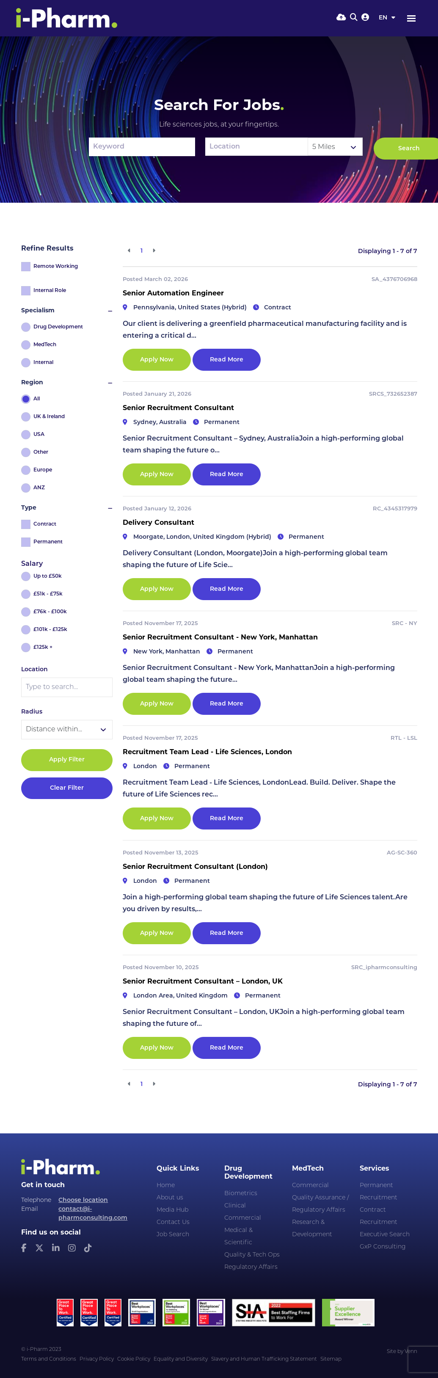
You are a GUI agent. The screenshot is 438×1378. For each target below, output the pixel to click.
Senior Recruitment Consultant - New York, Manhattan (220, 637)
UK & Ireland (49, 416)
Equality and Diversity (181, 1359)
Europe (42, 470)
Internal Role (49, 290)
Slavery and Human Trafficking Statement (264, 1359)
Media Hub (172, 1210)
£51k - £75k (48, 594)
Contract (44, 524)
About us (170, 1198)
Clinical (235, 1206)
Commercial (242, 1218)
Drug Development (58, 327)
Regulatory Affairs (251, 1267)
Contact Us (173, 1222)
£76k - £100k (50, 612)
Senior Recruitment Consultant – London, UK (203, 981)
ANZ (39, 488)
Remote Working (55, 266)
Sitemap (331, 1359)
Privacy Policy (97, 1359)
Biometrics (240, 1194)
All (36, 399)
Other (40, 452)
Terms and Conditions (48, 1359)
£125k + (42, 647)
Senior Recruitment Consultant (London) (195, 867)
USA (38, 434)
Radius (31, 712)
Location (34, 670)
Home (166, 1185)
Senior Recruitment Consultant (178, 408)
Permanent (48, 542)
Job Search (173, 1235)
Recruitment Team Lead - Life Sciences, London (207, 752)
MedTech (44, 344)
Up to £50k (47, 576)
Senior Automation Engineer (173, 293)
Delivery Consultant (158, 523)
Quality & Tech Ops (252, 1255)
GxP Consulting (383, 1247)
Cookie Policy (133, 1359)
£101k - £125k (50, 629)
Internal (43, 362)
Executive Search (385, 1235)
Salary (32, 564)
